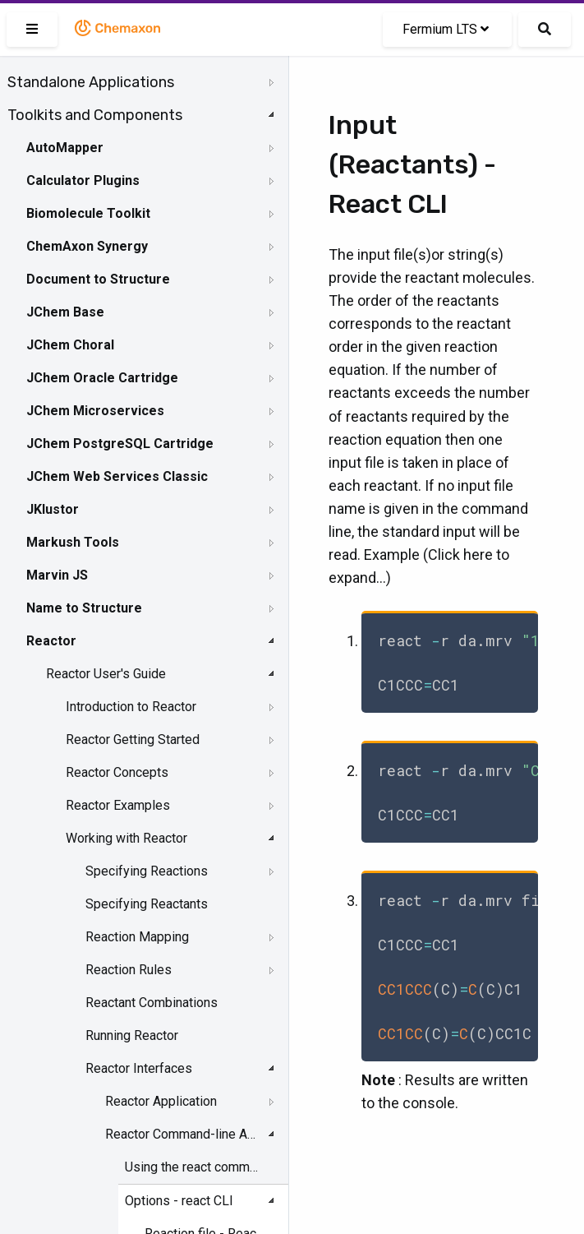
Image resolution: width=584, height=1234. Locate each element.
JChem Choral (70, 345)
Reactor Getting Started (133, 739)
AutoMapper (64, 147)
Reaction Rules (128, 969)
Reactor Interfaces (138, 1068)
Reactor (51, 641)
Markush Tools (72, 542)
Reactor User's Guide (106, 674)
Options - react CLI (179, 1201)
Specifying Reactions (146, 871)
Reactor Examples (118, 805)
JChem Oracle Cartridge (102, 378)
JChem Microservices (95, 410)
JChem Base (65, 312)
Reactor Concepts (117, 772)
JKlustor (52, 509)
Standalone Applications (90, 82)
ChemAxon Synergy (87, 246)
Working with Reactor (126, 838)
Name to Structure (84, 608)
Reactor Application (161, 1101)
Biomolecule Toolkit (88, 213)
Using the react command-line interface (193, 1167)
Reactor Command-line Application (181, 1134)
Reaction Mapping (137, 937)
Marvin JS (57, 575)
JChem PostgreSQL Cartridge (120, 443)
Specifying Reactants (146, 904)
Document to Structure (98, 279)
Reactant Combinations (151, 1002)
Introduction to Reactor (131, 706)
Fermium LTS (445, 29)
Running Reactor (131, 1035)
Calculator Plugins (83, 180)
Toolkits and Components (94, 115)
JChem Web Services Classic (117, 476)
